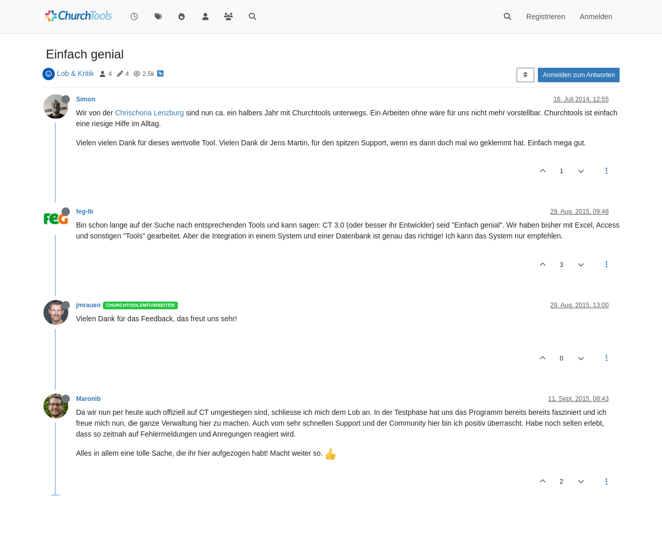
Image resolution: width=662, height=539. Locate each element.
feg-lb (84, 211)
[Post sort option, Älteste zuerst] (525, 75)
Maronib (88, 398)
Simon (85, 99)
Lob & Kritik (75, 73)
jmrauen (88, 305)
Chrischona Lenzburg (149, 113)
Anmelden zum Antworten (579, 75)
